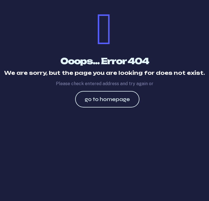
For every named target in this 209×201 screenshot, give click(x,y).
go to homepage (107, 99)
